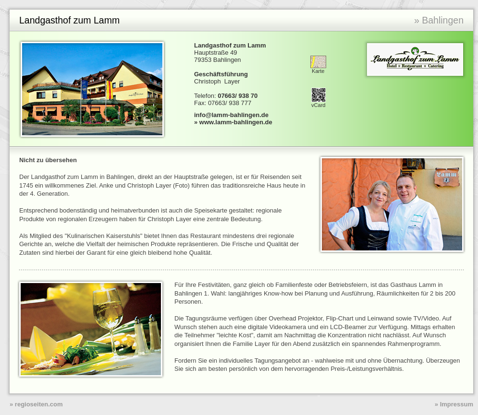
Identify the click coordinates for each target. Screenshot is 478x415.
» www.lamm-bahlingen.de (233, 122)
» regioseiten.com (36, 404)
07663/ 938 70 (237, 95)
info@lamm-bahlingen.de (231, 115)
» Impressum (454, 404)
